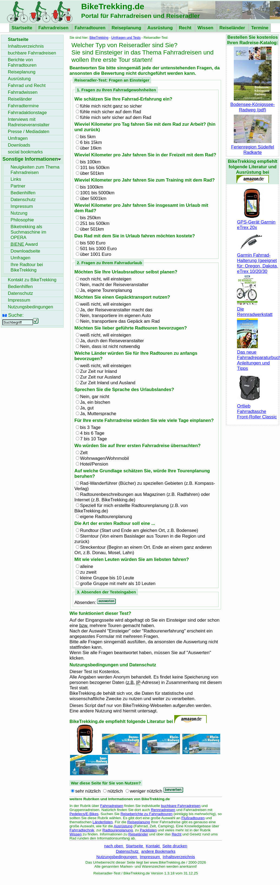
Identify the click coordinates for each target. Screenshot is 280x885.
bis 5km (88, 136)
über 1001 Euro (95, 254)
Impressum (150, 856)
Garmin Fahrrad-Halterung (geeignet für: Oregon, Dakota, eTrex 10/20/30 (257, 260)
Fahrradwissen (23, 92)
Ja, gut (87, 408)
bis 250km (90, 217)
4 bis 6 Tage (92, 433)
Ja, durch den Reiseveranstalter (112, 340)
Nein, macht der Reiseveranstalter (114, 284)
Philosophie (22, 219)
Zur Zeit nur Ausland (100, 377)
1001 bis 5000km (97, 192)
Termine (259, 27)
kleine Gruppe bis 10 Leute (107, 577)
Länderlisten (103, 822)
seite (25, 251)
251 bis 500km (95, 223)
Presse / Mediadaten (28, 131)
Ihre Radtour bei (27, 267)
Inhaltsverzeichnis (179, 856)
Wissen (206, 27)
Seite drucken (174, 846)
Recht (186, 27)
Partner (18, 186)
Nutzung (19, 213)
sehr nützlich (88, 791)
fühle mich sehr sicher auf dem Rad (115, 117)
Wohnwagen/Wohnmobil (104, 458)
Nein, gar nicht (94, 396)
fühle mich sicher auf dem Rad (110, 111)
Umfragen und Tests (126, 38)
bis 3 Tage (90, 427)
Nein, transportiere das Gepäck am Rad (120, 321)
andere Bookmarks (158, 851)
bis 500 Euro (93, 243)
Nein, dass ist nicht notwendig (110, 346)
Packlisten (148, 830)
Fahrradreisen (54, 27)
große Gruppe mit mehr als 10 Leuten (118, 583)
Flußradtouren (193, 818)
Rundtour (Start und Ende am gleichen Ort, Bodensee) (139, 530)
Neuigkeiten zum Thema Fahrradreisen (35, 169)
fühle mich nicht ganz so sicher (111, 106)
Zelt (84, 452)
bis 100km (90, 161)
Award (24, 244)
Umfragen (18, 138)
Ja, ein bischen (95, 402)
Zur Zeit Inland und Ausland (107, 382)
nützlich (115, 791)
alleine (86, 566)
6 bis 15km (91, 142)
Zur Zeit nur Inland (98, 371)
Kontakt (153, 846)
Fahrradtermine (23, 105)
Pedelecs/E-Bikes (84, 814)
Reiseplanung (126, 27)
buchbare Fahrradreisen (180, 806)
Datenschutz (128, 851)
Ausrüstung (160, 27)
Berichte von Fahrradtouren (22, 62)
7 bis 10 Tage (93, 438)
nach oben (114, 846)
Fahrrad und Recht (26, 85)
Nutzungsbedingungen (117, 856)
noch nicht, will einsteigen (105, 279)
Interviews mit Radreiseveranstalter (29, 122)
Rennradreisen (163, 810)
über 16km (90, 148)
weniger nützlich (146, 791)
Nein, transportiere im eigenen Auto (115, 315)
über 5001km (93, 198)
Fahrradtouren (91, 27)
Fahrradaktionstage (27, 112)
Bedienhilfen (23, 192)
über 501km (92, 173)
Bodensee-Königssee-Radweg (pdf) (252, 104)
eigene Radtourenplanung (106, 516)
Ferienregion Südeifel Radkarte (252, 147)
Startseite (23, 27)
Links (16, 179)
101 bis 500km (95, 167)
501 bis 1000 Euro (98, 248)
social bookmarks (25, 151)
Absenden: (85, 602)
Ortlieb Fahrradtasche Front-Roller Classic (257, 408)
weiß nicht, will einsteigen (105, 304)
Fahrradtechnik (82, 830)
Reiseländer (232, 27)
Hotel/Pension (94, 464)
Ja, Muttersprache (98, 413)
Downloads (19, 145)
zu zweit (88, 572)
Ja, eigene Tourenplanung (106, 290)
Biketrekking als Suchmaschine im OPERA (28, 232)
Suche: (16, 315)
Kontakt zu (32, 279)
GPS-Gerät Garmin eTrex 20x (256, 222)
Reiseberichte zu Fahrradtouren (146, 814)
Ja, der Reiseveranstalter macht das (116, 309)
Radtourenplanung (118, 830)
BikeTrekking (99, 38)
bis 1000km (91, 187)
